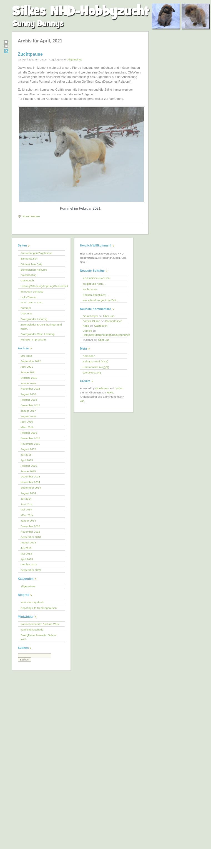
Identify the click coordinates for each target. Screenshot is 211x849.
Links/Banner (29, 297)
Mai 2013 (26, 553)
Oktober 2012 (29, 564)
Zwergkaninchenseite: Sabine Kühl (39, 637)
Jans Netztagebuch (32, 602)
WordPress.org (92, 372)
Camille (87, 330)
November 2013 (30, 531)
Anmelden (89, 355)
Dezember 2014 (30, 476)
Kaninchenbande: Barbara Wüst (40, 624)
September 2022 (31, 361)
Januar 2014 (28, 520)
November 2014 (30, 482)
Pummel (26, 307)
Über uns (26, 313)
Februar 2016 (29, 432)
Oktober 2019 (29, 377)
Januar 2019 (28, 383)
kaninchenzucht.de (32, 629)
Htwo (110, 392)
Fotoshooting (28, 274)
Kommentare (31, 216)
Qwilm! (119, 388)
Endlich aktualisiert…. (96, 294)
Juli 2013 (26, 548)
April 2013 (27, 559)
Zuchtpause (30, 54)
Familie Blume (91, 320)
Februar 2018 (29, 399)
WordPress (102, 388)
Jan (82, 400)
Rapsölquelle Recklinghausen (39, 607)
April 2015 (27, 460)
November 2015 (30, 443)
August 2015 (28, 449)
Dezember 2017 (30, 405)
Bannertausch (29, 258)
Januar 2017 (28, 410)
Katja (86, 325)
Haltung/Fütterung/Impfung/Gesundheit (43, 286)
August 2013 (28, 542)
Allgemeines (74, 59)
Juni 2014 (26, 504)
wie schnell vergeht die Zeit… (101, 300)
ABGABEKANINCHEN (96, 278)
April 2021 (27, 366)
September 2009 (31, 569)
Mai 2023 (26, 355)
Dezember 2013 (30, 526)
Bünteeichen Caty (31, 264)
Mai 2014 (26, 509)
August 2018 (28, 394)
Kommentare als (96, 366)
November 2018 (30, 388)
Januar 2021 (28, 372)
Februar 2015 (29, 465)
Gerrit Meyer (90, 315)
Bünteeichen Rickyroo (34, 269)
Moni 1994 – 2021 (31, 302)
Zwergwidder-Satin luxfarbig (37, 333)
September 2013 (31, 536)
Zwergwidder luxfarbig (34, 319)
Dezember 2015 (30, 438)
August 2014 (28, 493)
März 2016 (27, 427)
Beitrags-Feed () (95, 361)
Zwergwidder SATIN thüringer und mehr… (41, 326)
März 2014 (27, 515)
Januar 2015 (28, 471)
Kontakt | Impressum (33, 339)
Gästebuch (27, 280)
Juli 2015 (26, 454)
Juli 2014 (26, 498)
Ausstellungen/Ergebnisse (36, 253)
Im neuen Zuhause (32, 291)
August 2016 (28, 416)
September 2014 (31, 487)
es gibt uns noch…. (94, 283)
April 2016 (27, 421)
